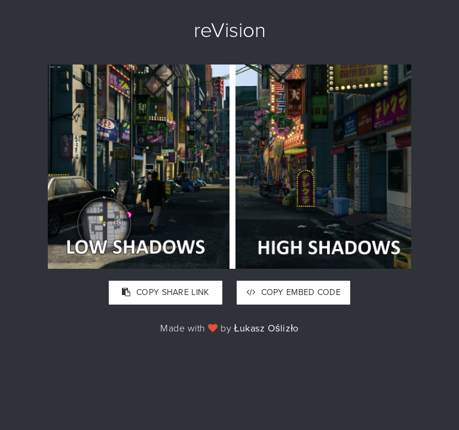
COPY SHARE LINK (165, 292)
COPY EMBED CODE (293, 292)
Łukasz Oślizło (266, 328)
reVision (230, 30)
